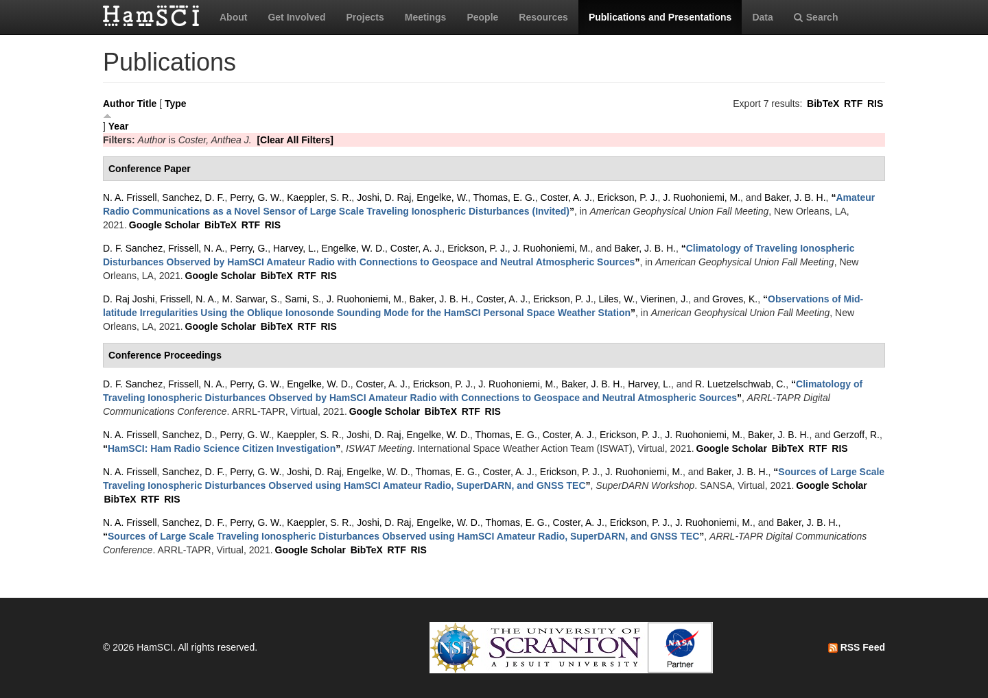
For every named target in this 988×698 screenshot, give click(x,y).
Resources (543, 17)
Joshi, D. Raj (384, 197)
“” (221, 448)
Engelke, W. (442, 197)
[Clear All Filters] (295, 139)
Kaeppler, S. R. (319, 197)
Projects (365, 17)
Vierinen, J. (664, 298)
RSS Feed (856, 647)
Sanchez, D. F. (193, 197)
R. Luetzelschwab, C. (740, 383)
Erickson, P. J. (628, 197)
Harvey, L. (294, 248)
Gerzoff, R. (856, 434)
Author (118, 103)
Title (147, 103)
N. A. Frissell (130, 197)
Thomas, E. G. (504, 197)
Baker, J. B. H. (794, 197)
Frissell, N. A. (196, 248)
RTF (853, 103)
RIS (875, 103)
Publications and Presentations (660, 17)
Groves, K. (734, 298)
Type (176, 103)
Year (118, 126)
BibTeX (823, 103)
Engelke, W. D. (353, 248)
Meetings (426, 17)
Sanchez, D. (188, 434)
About (233, 17)
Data (762, 17)
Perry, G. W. (255, 197)
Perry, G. (249, 248)
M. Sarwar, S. (251, 298)
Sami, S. (303, 298)
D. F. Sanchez (133, 248)
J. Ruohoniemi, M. (701, 197)
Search (816, 17)
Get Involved (296, 17)
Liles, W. (617, 298)
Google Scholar (164, 224)
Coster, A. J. (566, 197)
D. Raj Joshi (128, 298)
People (482, 17)
